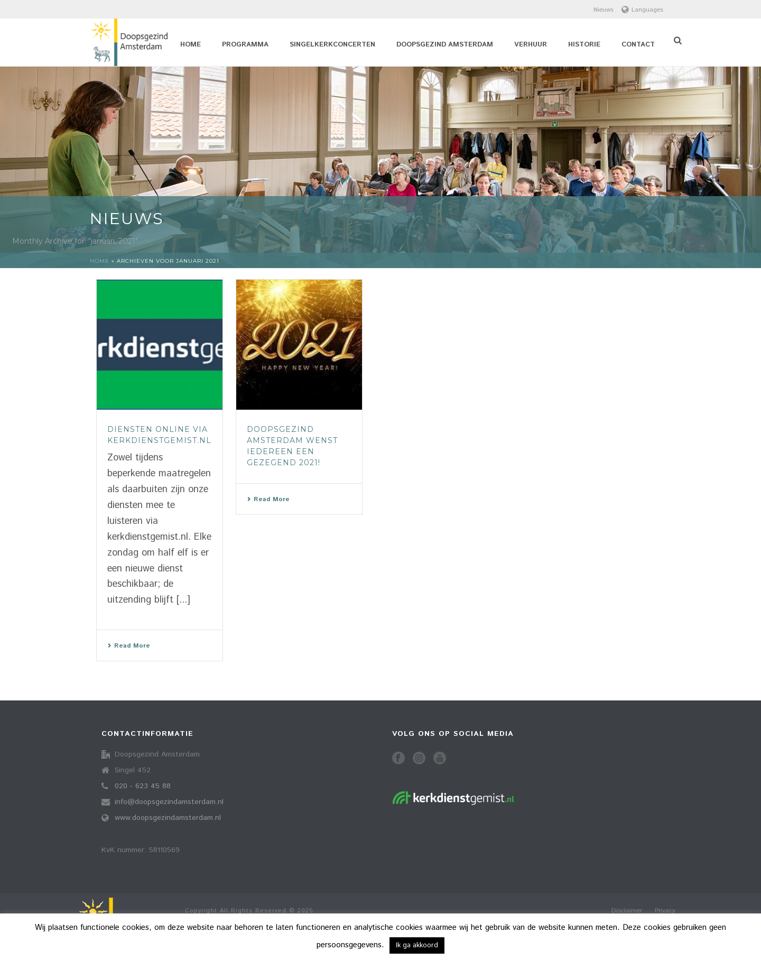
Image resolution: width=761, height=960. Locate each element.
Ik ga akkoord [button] (417, 945)
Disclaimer (626, 911)
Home (190, 45)
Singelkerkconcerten (332, 45)
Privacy (665, 911)
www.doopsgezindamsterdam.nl (168, 818)
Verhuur (530, 45)
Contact (638, 45)
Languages (642, 9)
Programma (245, 45)
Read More (128, 645)
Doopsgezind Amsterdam (444, 45)
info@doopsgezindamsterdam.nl (169, 802)
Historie (584, 45)
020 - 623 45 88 (143, 786)
